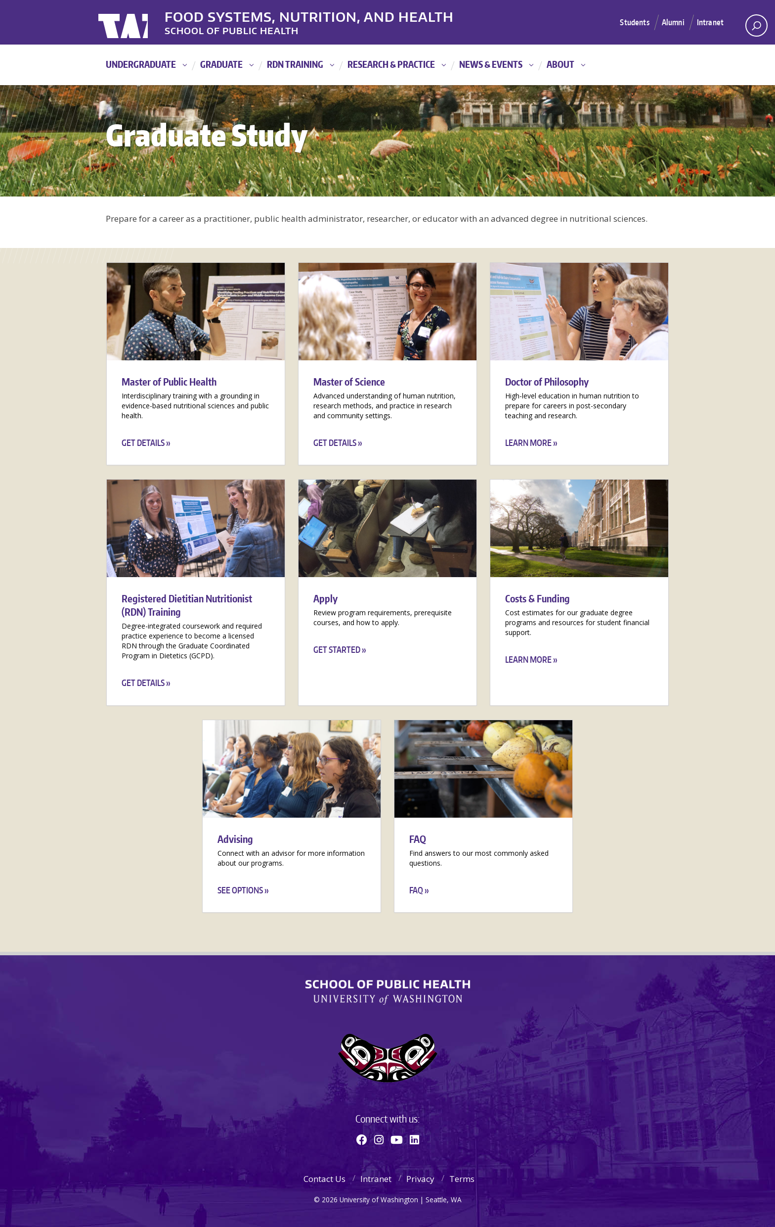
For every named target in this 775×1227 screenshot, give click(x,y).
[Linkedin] (414, 1139)
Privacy (420, 1178)
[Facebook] (361, 1139)
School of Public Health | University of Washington (388, 992)
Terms (461, 1178)
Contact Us (324, 1178)
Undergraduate (141, 64)
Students (630, 21)
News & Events (490, 64)
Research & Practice (391, 64)
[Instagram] (379, 1139)
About (560, 64)
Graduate (221, 64)
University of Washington (138, 22)
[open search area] (756, 25)
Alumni (670, 21)
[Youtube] (396, 1139)
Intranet (709, 21)
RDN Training (295, 64)
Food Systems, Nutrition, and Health (332, 14)
